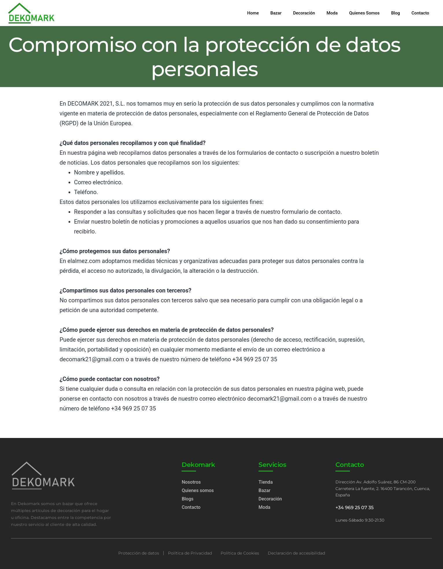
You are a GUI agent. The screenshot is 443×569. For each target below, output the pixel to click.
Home (253, 13)
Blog (395, 13)
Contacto (420, 13)
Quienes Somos (364, 13)
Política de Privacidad (190, 553)
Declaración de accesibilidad (296, 553)
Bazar (276, 13)
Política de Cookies (240, 553)
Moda (331, 13)
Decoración (304, 13)
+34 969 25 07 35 (355, 507)
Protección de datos (138, 553)
